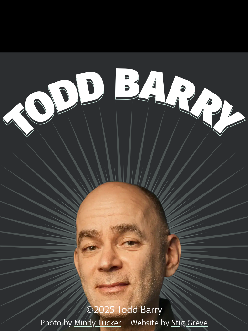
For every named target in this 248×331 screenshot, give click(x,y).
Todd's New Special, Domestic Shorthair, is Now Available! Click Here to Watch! (123, 26)
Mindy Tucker (97, 322)
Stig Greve (189, 322)
